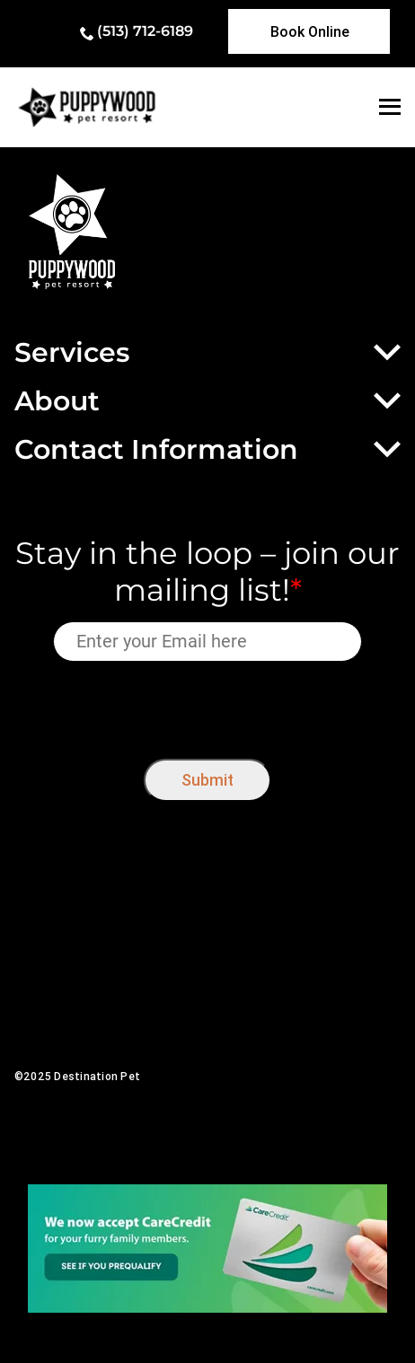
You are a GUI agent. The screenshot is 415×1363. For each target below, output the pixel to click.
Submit (207, 779)
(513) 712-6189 (145, 31)
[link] (309, 31)
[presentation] (208, 706)
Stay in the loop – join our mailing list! (207, 572)
